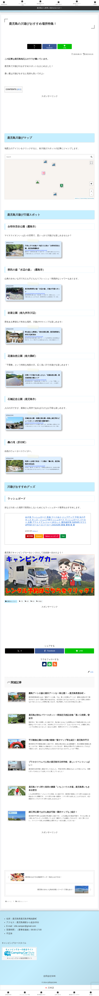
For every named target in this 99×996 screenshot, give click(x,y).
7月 (21, 601)
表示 (19, 89)
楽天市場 (30, 536)
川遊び (39, 601)
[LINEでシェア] (64, 46)
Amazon (39, 536)
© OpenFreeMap (83, 198)
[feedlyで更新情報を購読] (49, 664)
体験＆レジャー (11, 601)
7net (64, 536)
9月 (32, 601)
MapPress (77, 198)
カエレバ (35, 531)
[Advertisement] (49, 35)
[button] (45, 161)
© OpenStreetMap (90, 198)
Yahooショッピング (52, 536)
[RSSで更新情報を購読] (54, 664)
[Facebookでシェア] (49, 46)
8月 (27, 601)
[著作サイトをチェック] (44, 664)
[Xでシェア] (34, 46)
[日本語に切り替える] (49, 987)
